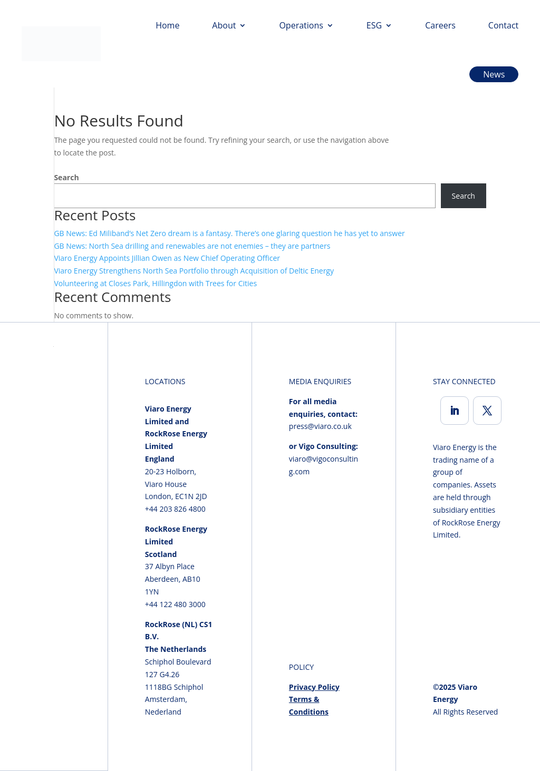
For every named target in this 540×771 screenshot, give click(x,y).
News (494, 74)
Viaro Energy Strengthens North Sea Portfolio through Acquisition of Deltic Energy (194, 271)
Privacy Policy (314, 687)
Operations (301, 25)
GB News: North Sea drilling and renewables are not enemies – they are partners (192, 246)
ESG (374, 25)
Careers (440, 25)
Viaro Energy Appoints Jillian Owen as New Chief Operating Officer (167, 258)
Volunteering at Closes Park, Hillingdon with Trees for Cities (155, 283)
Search (66, 177)
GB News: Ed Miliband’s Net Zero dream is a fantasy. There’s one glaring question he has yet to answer (229, 233)
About (224, 25)
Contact (503, 25)
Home (167, 25)
